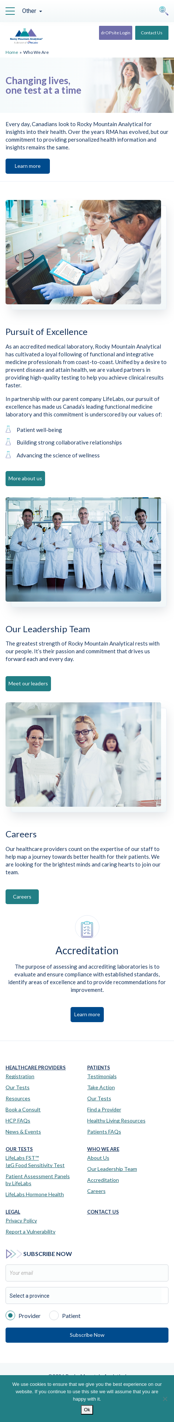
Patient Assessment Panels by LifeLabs (38, 1180)
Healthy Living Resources (116, 1120)
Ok (87, 1409)
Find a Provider (104, 1109)
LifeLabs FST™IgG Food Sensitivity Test (35, 1161)
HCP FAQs (18, 1120)
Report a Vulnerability (30, 1231)
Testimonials (102, 1076)
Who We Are (103, 1149)
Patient (65, 1315)
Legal (13, 1212)
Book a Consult (23, 1109)
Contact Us (152, 32)
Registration (20, 1076)
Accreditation (103, 1180)
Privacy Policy (21, 1220)
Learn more (28, 166)
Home (12, 52)
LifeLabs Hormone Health (35, 1194)
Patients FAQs (104, 1131)
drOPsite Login (115, 32)
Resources (18, 1098)
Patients (98, 1067)
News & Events (23, 1131)
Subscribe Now (87, 1335)
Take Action (101, 1087)
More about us (25, 478)
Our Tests (18, 1087)
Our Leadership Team (112, 1169)
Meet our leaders (28, 683)
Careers (22, 896)
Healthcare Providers (36, 1067)
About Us (98, 1158)
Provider (23, 1315)
